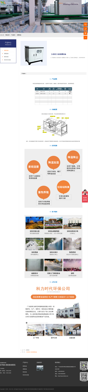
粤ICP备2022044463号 (48, 389)
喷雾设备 (19, 35)
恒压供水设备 (7, 59)
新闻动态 (76, 3)
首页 (38, 3)
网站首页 (7, 35)
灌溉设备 (6, 53)
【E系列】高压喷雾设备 (31, 352)
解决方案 (52, 3)
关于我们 (44, 3)
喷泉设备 (6, 56)
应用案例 (68, 3)
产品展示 (13, 35)
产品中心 (60, 3)
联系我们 (84, 3)
